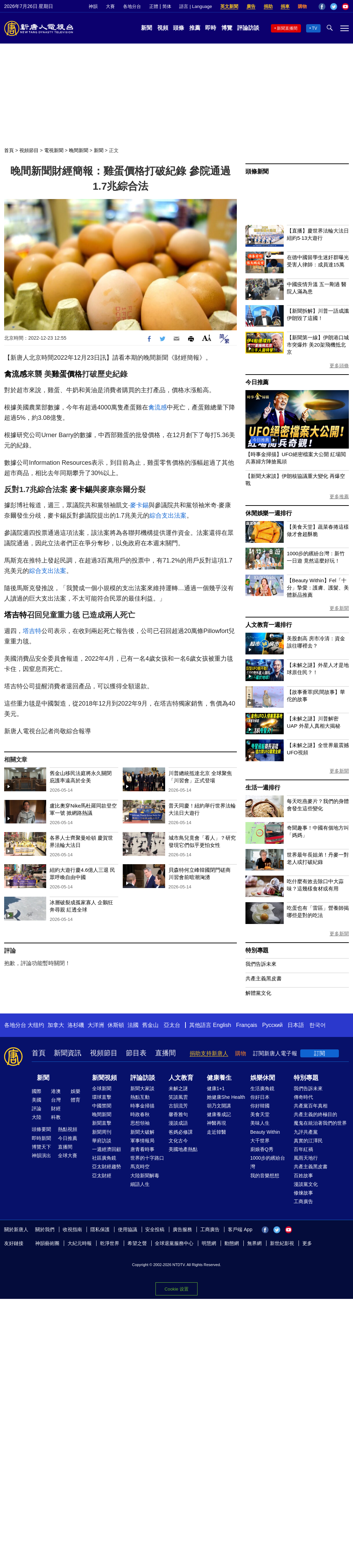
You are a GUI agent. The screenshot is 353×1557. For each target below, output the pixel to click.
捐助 (268, 6)
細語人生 (140, 1184)
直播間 (165, 1053)
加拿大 (56, 1025)
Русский (272, 1025)
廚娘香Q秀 (261, 1149)
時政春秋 (140, 1114)
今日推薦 (257, 382)
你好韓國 (260, 1105)
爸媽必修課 (181, 1132)
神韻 (93, 6)
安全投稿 (154, 1229)
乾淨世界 (109, 1243)
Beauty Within (265, 1132)
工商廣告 (303, 1201)
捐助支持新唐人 (209, 1053)
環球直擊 (101, 1097)
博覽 (226, 28)
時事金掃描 (142, 1105)
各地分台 (132, 6)
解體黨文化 (258, 993)
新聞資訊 (67, 1053)
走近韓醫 (216, 1132)
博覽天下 (41, 1147)
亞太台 (172, 1025)
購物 (302, 6)
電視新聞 (53, 150)
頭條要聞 (41, 1129)
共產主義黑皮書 (263, 978)
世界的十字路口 (147, 1158)
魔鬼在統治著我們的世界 (320, 1123)
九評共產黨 (306, 1132)
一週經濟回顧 (106, 1149)
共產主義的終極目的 (315, 1114)
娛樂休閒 (262, 1077)
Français (246, 1025)
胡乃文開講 (219, 1105)
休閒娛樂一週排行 (268, 513)
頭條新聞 (257, 171)
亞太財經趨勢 (106, 1166)
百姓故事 (303, 1175)
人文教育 (181, 1077)
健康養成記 (219, 1114)
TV (314, 28)
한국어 (317, 1025)
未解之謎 (178, 1088)
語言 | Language (195, 6)
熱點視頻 (67, 1129)
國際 (36, 1091)
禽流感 (15, 374)
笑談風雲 (178, 1097)
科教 (56, 1117)
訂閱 (319, 1053)
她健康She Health (226, 1097)
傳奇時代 (303, 1097)
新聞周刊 (101, 1132)
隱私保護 (100, 1229)
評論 (36, 1108)
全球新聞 (101, 1088)
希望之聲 (137, 1243)
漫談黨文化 (306, 1184)
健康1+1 (216, 1088)
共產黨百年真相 (310, 1105)
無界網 (254, 1243)
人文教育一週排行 (268, 625)
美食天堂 (260, 1114)
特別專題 (257, 950)
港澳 (56, 1091)
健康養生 (219, 1077)
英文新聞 (229, 6)
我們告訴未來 (260, 964)
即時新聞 (41, 1138)
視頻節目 (29, 150)
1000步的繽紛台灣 (267, 1162)
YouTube (345, 6)
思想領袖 (140, 1123)
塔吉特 (15, 615)
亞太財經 (101, 1175)
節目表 (136, 1053)
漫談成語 (178, 1123)
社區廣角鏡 (104, 1158)
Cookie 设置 (176, 1287)
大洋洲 (96, 1025)
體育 (75, 1100)
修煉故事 (303, 1193)
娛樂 (75, 1091)
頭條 (178, 28)
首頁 (9, 150)
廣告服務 (182, 1229)
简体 (166, 6)
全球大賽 (67, 1155)
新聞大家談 (142, 1088)
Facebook (322, 6)
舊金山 (150, 1025)
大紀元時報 (80, 1243)
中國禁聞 (101, 1105)
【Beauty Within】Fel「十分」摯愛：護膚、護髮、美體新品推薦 (318, 587)
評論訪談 (248, 28)
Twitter (333, 6)
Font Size (207, 337)
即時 (210, 28)
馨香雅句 (178, 1114)
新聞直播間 (287, 28)
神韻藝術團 (47, 1243)
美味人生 (260, 1123)
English (222, 1025)
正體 (153, 6)
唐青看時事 (142, 1149)
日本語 (296, 1025)
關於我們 (44, 1229)
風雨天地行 (306, 1158)
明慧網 (209, 1243)
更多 (307, 1243)
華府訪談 (101, 1140)
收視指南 (72, 1229)
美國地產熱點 (183, 1149)
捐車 (285, 6)
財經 (56, 1108)
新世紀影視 (282, 1243)
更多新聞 (339, 608)
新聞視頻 (104, 1077)
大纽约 (36, 1025)
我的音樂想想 (264, 1175)
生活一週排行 (262, 787)
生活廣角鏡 (262, 1088)
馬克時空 (140, 1166)
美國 (36, 1100)
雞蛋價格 (67, 374)
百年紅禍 (303, 1149)
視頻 (162, 28)
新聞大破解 (142, 1132)
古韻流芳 (178, 1105)
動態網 (231, 1243)
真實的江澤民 (308, 1140)
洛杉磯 (76, 1025)
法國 (133, 1025)
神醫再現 (216, 1123)
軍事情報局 (142, 1140)
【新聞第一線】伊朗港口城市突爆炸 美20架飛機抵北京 (318, 344)
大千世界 (260, 1140)
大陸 (36, 1117)
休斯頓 (116, 1025)
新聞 (146, 28)
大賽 (110, 6)
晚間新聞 (78, 150)
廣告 (250, 6)
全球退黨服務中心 (174, 1243)
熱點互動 (140, 1097)
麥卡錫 (81, 489)
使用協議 (127, 1229)
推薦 (194, 28)
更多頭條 (339, 365)
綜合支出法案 (167, 515)
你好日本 (260, 1097)
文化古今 (178, 1140)
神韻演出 (41, 1155)
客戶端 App (240, 1229)
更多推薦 (339, 496)
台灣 (56, 1100)
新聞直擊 (101, 1123)
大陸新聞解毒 (144, 1175)
